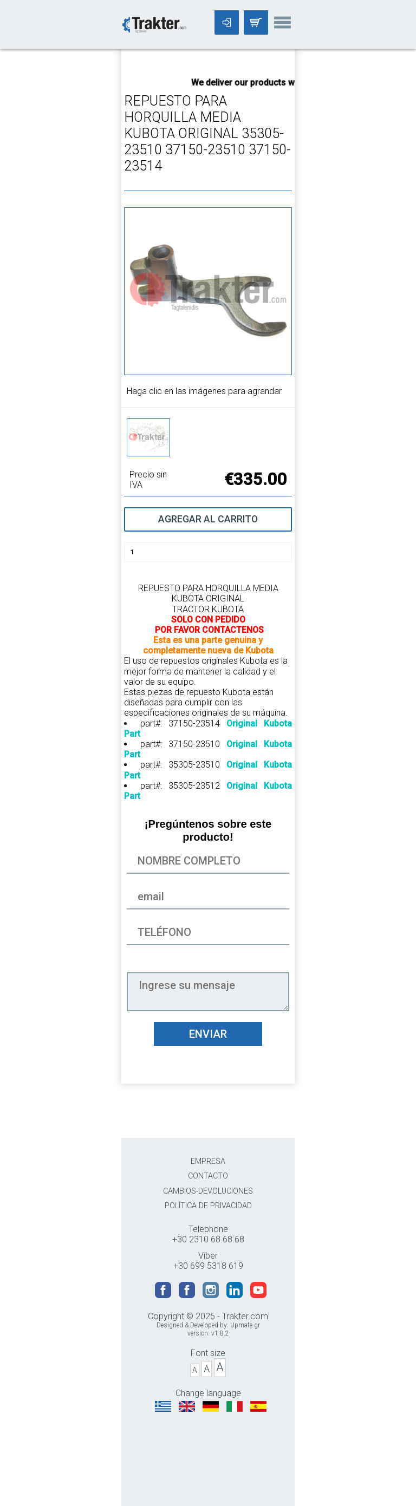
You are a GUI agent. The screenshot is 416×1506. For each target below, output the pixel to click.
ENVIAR (208, 1033)
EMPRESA (208, 1161)
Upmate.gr (245, 1325)
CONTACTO (208, 1176)
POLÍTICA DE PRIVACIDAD (208, 1205)
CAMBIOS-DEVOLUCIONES (208, 1191)
